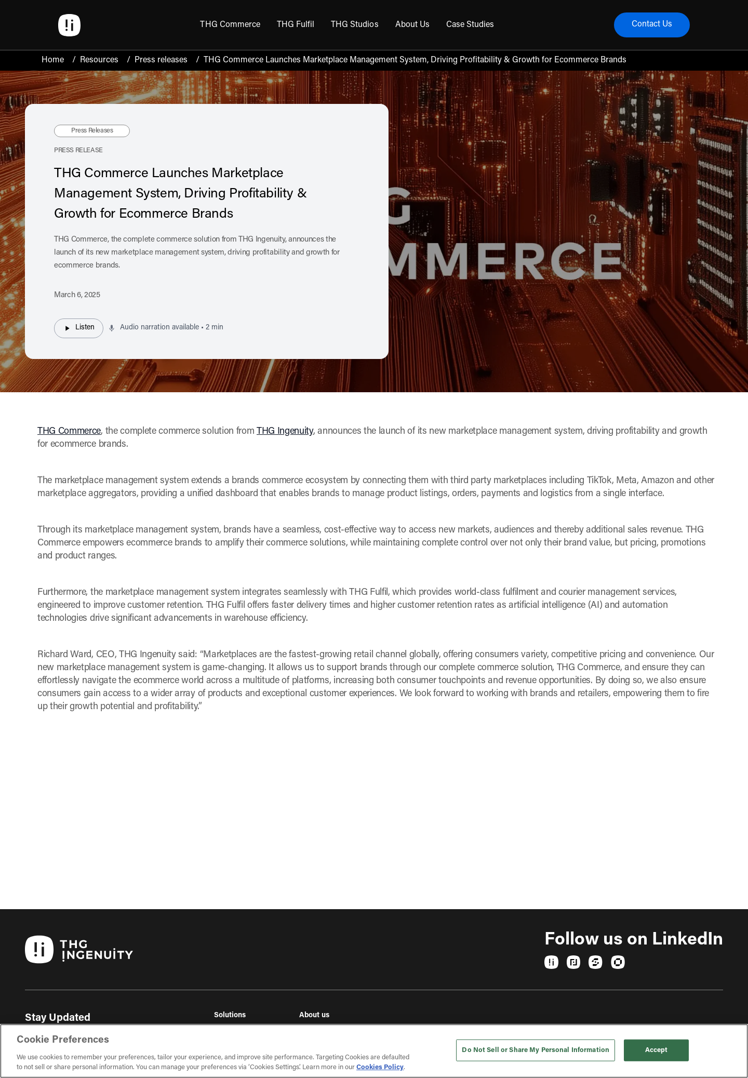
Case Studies (470, 25)
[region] (374, 1051)
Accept (656, 1050)
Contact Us (652, 25)
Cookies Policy (380, 1067)
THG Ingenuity (285, 431)
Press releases (161, 60)
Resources (99, 60)
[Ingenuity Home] (69, 25)
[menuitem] (230, 25)
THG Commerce (230, 25)
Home (53, 60)
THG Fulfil (295, 25)
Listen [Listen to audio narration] (79, 328)
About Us (412, 25)
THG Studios (354, 25)
